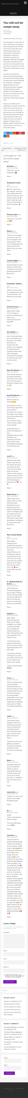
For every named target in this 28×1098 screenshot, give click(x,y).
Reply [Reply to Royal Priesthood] (9, 450)
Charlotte (10, 835)
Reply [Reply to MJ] (9, 829)
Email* (12, 1067)
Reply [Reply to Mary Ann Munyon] (9, 389)
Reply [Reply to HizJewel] (9, 176)
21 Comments (6, 33)
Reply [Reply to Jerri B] (9, 488)
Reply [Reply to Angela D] (9, 671)
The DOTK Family (7, 32)
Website (6, 967)
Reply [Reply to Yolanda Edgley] (9, 277)
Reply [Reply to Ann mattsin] (9, 363)
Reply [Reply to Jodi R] (9, 754)
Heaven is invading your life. (13, 1001)
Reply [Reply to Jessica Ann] (9, 804)
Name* (12, 1060)
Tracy (9, 678)
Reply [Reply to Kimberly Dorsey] (9, 325)
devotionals (11, 143)
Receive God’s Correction (12, 1004)
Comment (6, 932)
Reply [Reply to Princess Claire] (9, 224)
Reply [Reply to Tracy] (9, 710)
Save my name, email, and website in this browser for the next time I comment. (14, 976)
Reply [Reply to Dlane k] (9, 254)
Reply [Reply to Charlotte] (9, 917)
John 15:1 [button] (19, 38)
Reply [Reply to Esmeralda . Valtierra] (9, 300)
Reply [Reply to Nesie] (9, 785)
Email (5, 959)
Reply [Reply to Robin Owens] (9, 528)
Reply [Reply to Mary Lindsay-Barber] (9, 575)
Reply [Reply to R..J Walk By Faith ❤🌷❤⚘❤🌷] (9, 607)
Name (5, 950)
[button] (26, 3)
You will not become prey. (12, 1009)
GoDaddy (16, 1090)
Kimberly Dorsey (13, 307)
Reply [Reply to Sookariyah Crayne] (9, 208)
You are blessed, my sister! (12, 1007)
